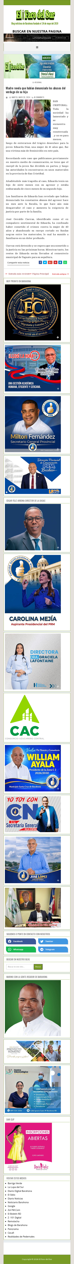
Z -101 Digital (14, 1217)
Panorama (13, 1229)
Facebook (15, 941)
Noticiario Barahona (18, 1202)
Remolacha (13, 1221)
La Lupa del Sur (16, 1187)
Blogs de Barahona (17, 1225)
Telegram (47, 949)
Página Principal (40, 274)
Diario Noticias (15, 1198)
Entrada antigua (59, 274)
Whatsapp (15, 949)
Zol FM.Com (14, 1210)
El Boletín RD (14, 1213)
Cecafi (11, 1232)
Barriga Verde (15, 1183)
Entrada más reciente (19, 274)
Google (11, 1206)
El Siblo (11, 1194)
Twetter (46, 941)
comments (39, 97)
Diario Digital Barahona (20, 1191)
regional (38, 82)
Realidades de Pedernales (21, 1236)
